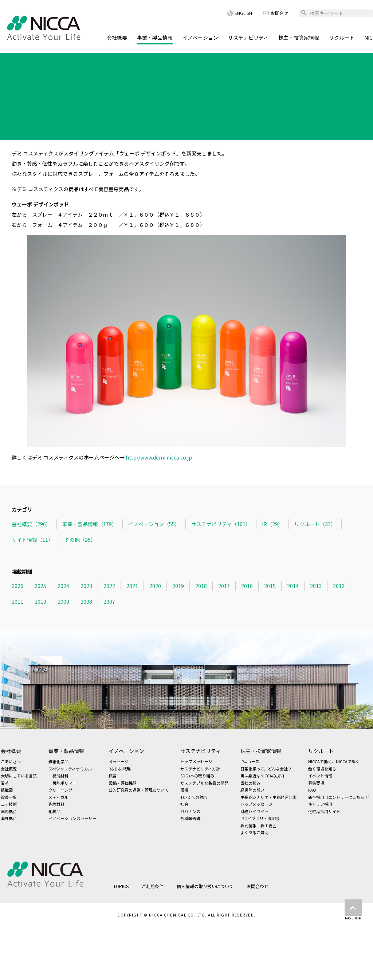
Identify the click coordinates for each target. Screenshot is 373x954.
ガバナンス (190, 811)
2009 (63, 601)
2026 (17, 586)
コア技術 (9, 804)
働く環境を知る (322, 769)
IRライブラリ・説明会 (260, 818)
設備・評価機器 (123, 783)
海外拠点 (9, 818)
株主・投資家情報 (298, 37)
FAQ (312, 790)
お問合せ (275, 13)
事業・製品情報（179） (89, 524)
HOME (11, 59)
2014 (293, 586)
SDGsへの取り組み (197, 775)
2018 (201, 586)
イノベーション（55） (154, 524)
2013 (316, 586)
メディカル (58, 797)
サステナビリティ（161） (221, 524)
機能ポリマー (64, 783)
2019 (178, 586)
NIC (368, 37)
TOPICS (39, 59)
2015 (270, 586)
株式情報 (248, 825)
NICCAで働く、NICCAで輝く (334, 761)
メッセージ (119, 761)
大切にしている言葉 (19, 775)
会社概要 (117, 37)
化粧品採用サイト (324, 811)
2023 (86, 586)
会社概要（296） (31, 524)
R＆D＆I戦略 (120, 769)
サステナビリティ (248, 37)
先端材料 (56, 804)
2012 (339, 586)
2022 (109, 586)
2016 (247, 586)
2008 (86, 601)
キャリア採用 (320, 804)
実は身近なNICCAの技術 (262, 775)
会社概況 (9, 769)
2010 (40, 601)
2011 (17, 601)
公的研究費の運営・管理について (139, 790)
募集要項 (316, 783)
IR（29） (272, 524)
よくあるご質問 (254, 832)
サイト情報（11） (32, 539)
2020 (155, 586)
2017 (224, 586)
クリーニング (60, 790)
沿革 (5, 783)
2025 (40, 586)
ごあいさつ (11, 761)
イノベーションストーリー (72, 818)
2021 (132, 586)
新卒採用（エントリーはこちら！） (340, 797)
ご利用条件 (153, 886)
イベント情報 (320, 775)
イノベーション (200, 37)
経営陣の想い (252, 790)
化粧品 (54, 811)
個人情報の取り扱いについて (205, 886)
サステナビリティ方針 (200, 769)
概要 (113, 775)
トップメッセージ (196, 761)
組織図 (7, 790)
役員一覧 (9, 797)
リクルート (341, 37)
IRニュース (249, 761)
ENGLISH (239, 13)
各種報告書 (190, 818)
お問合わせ (257, 886)
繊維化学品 (58, 761)
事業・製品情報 (155, 37)
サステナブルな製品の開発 (204, 783)
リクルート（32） (315, 524)
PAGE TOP (353, 910)
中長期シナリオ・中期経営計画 (268, 797)
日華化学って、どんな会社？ (266, 769)
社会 (184, 804)
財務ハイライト (254, 811)
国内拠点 (9, 811)
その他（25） (80, 539)
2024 (63, 586)
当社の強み (250, 783)
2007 (109, 601)
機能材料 (60, 775)
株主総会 (268, 825)
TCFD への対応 (193, 797)
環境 (184, 790)
